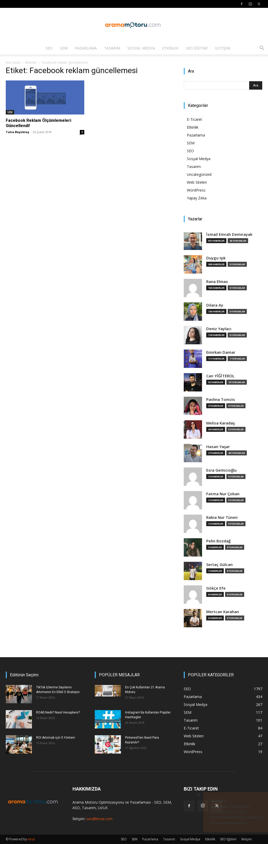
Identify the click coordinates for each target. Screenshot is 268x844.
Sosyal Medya (141, 48)
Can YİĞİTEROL (220, 375)
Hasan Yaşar (218, 446)
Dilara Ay (214, 305)
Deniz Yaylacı (218, 328)
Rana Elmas (217, 281)
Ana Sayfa (13, 62)
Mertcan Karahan (222, 611)
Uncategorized (199, 174)
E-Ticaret (194, 119)
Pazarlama (86, 48)
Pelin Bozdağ (218, 540)
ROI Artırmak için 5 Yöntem (55, 737)
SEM (64, 48)
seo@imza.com (99, 818)
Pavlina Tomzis (220, 399)
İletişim (222, 48)
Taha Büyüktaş (17, 132)
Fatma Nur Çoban (222, 493)
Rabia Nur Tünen (222, 517)
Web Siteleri (197, 182)
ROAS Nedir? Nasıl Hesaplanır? (58, 712)
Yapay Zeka (196, 197)
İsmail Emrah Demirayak (229, 234)
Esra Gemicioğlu (221, 470)
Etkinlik (170, 48)
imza (31, 839)
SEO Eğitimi (197, 48)
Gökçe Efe (216, 588)
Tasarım (112, 48)
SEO (49, 48)
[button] (261, 48)
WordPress (196, 190)
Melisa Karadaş (220, 423)
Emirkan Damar (220, 352)
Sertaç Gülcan (219, 564)
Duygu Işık (216, 257)
